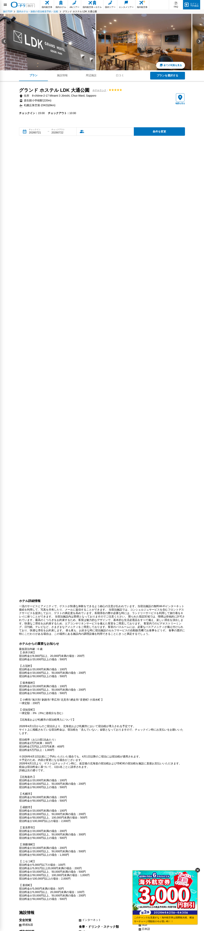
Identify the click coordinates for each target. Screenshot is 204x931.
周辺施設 (91, 75)
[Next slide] (199, 42)
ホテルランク (99, 90)
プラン (33, 75)
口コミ (120, 75)
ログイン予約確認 (194, 4)
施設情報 (62, 75)
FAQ (176, 7)
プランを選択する (167, 75)
